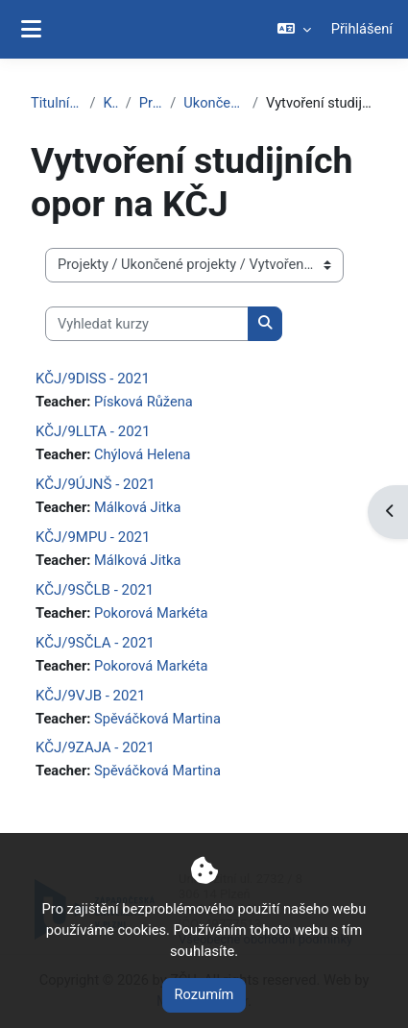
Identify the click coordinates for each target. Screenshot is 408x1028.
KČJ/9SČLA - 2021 (95, 642)
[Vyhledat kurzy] (147, 323)
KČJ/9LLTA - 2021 (93, 431)
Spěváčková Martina (157, 718)
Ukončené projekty (214, 102)
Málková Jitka (137, 507)
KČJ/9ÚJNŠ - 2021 (96, 484)
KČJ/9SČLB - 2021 (95, 590)
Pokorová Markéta (150, 613)
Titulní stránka (57, 102)
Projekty (151, 102)
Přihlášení (362, 28)
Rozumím (204, 994)
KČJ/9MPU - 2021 (93, 537)
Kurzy (111, 102)
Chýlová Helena (142, 454)
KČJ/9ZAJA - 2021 (95, 747)
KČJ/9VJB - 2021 (90, 695)
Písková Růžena (143, 401)
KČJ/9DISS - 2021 (93, 378)
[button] (293, 29)
